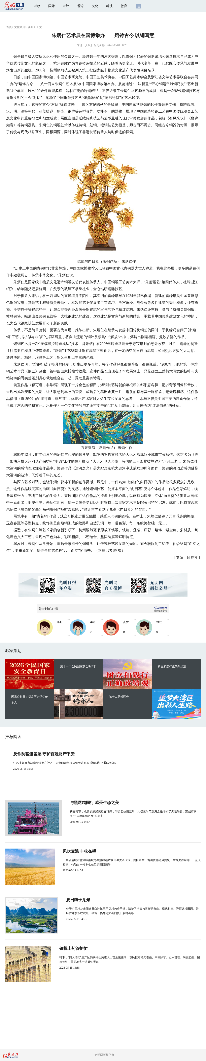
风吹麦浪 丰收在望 (80, 851)
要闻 (30, 27)
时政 (37, 6)
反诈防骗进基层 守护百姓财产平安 (44, 754)
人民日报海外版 (95, 45)
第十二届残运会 (119, 696)
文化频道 (19, 27)
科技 (109, 6)
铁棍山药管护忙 (78, 948)
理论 (80, 6)
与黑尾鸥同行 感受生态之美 (88, 802)
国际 (51, 6)
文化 (95, 6)
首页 (9, 27)
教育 (124, 6)
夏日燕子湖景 (76, 900)
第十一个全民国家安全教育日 (78, 666)
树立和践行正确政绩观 (172, 666)
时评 (66, 6)
